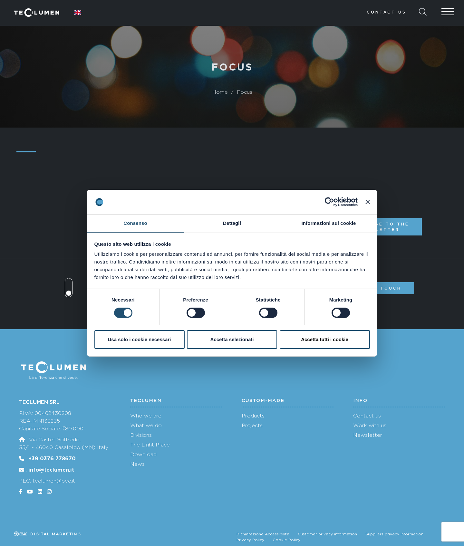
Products (253, 415)
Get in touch (378, 288)
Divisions (141, 435)
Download (143, 454)
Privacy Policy (250, 540)
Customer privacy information (327, 534)
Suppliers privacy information (394, 534)
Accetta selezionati (232, 339)
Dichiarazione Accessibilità (263, 534)
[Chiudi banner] (367, 201)
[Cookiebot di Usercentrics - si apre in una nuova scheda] (329, 201)
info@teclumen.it (51, 470)
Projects (252, 425)
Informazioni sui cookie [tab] (329, 223)
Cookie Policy (286, 540)
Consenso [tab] (135, 223)
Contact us (386, 12)
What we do (146, 425)
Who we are (145, 415)
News (137, 464)
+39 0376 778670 (52, 458)
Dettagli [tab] (232, 223)
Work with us (369, 425)
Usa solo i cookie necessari (139, 339)
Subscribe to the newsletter (379, 227)
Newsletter (367, 435)
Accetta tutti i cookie (324, 339)
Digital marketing (47, 534)
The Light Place (150, 444)
